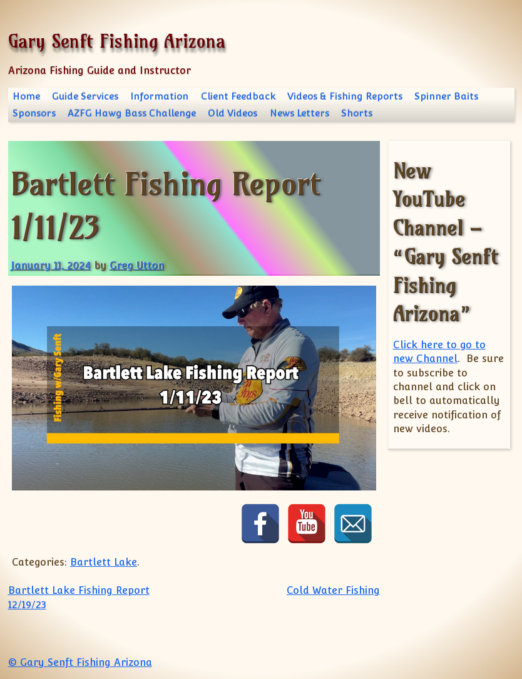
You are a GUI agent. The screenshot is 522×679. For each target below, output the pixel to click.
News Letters (299, 113)
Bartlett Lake (103, 562)
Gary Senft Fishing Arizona (116, 41)
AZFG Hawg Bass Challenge (132, 113)
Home (26, 96)
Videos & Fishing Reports (344, 96)
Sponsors (34, 113)
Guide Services (85, 96)
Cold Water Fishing (333, 590)
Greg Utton (137, 265)
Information (159, 96)
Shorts (356, 113)
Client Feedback (238, 96)
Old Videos (232, 113)
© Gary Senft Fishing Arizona (80, 662)
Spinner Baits (446, 96)
